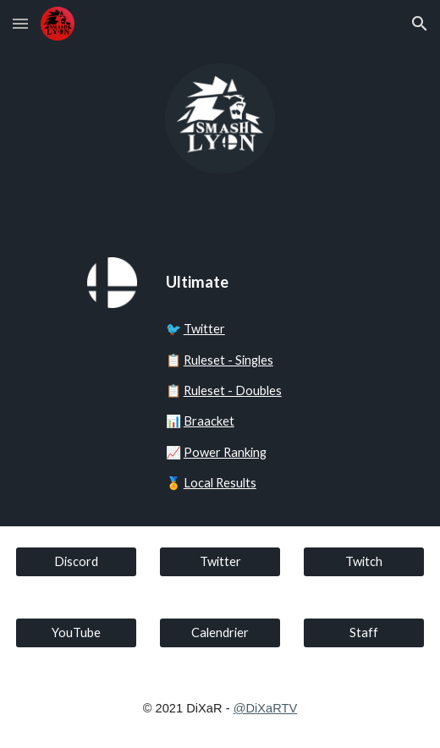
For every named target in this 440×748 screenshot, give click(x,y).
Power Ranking (225, 452)
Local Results (220, 483)
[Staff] (364, 632)
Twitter (204, 329)
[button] (20, 23)
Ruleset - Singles (228, 360)
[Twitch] (364, 561)
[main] (256, 282)
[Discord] (76, 561)
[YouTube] (76, 632)
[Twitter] (220, 561)
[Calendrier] (220, 632)
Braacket (209, 421)
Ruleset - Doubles (233, 390)
